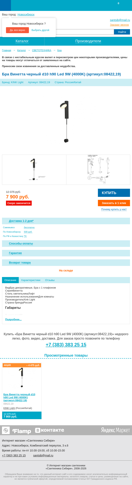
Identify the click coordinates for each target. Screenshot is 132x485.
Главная (6, 50)
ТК (25, 236)
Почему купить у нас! (114, 209)
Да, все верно (17, 30)
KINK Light (9, 408)
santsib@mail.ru (120, 20)
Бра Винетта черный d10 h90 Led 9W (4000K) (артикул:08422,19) (19, 397)
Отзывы (50, 280)
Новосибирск (26, 14)
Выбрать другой (40, 30)
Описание (10, 280)
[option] (34, 170)
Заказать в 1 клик (114, 203)
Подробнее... (13, 319)
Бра (59, 50)
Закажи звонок (119, 24)
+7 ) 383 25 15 (14, 455)
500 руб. (28, 232)
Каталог (21, 50)
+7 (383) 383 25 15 (66, 344)
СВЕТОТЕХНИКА (41, 50)
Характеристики (30, 280)
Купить (109, 193)
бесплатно (29, 227)
